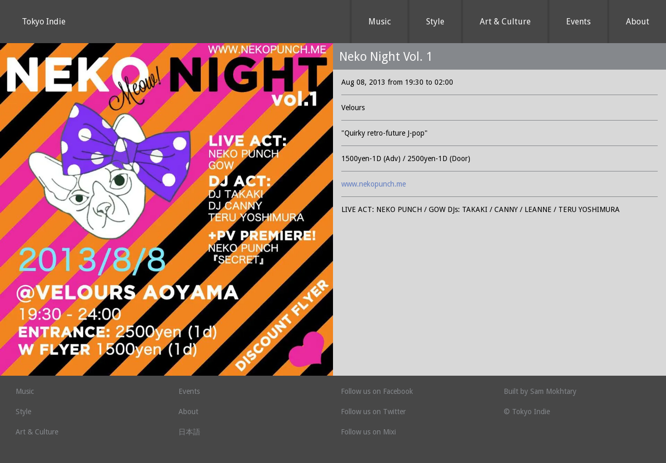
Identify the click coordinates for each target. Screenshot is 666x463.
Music (379, 22)
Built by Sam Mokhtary (540, 391)
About (637, 22)
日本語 (189, 432)
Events (578, 22)
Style (435, 22)
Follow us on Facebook (377, 391)
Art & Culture (505, 22)
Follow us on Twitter (373, 411)
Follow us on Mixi (368, 432)
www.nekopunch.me (373, 184)
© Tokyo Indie (527, 411)
